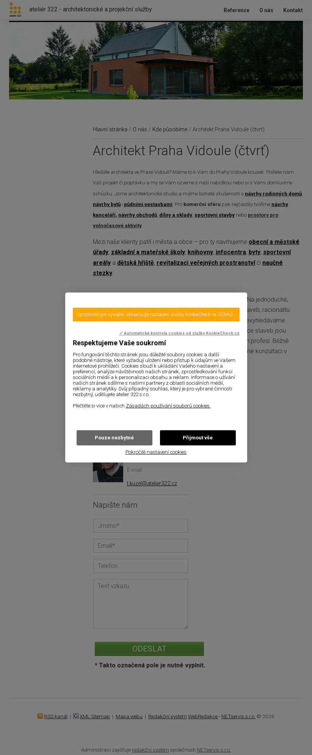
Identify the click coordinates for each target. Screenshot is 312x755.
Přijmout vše (198, 437)
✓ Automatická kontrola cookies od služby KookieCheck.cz (179, 333)
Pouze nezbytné (114, 437)
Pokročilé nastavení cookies (156, 452)
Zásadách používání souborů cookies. (168, 406)
